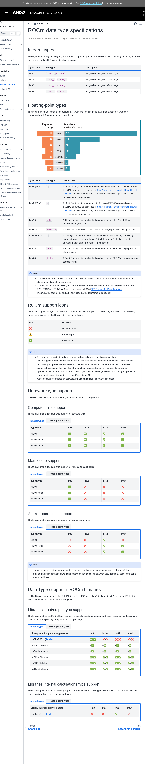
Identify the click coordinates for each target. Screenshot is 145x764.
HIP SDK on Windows (13, 64)
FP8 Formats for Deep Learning (115, 286)
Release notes (10, 44)
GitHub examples (11, 138)
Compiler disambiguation (14, 158)
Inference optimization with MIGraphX (15, 194)
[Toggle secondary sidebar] (140, 23)
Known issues (10, 49)
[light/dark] (135, 23)
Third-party (8, 89)
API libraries (9, 100)
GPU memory (9, 154)
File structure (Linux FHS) (15, 167)
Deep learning (10, 120)
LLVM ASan (9, 175)
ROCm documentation (91, 3)
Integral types (42, 418)
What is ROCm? (11, 40)
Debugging (8, 129)
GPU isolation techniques (15, 171)
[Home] (40, 23)
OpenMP (7, 162)
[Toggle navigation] (6, 13)
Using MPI (8, 125)
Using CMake (9, 180)
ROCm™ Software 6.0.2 (46, 13)
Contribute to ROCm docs (12, 209)
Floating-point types (64, 418)
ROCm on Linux (10, 60)
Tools (6, 105)
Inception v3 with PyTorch (15, 188)
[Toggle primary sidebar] (33, 24)
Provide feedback (11, 215)
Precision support (12, 85)
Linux (6, 76)
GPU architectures (12, 109)
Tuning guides (10, 133)
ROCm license (10, 219)
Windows (7, 80)
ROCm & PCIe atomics (14, 184)
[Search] (14, 33)
